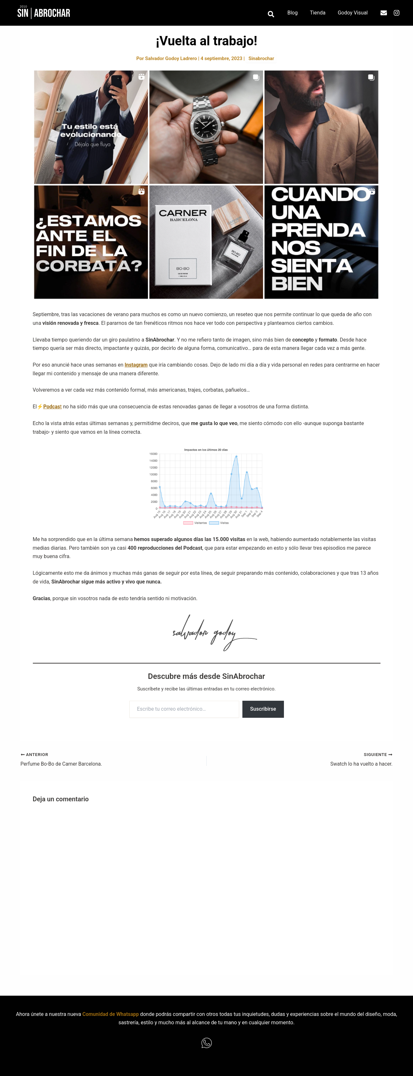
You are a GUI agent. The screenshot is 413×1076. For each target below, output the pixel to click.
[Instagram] (396, 13)
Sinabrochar (261, 58)
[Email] (383, 13)
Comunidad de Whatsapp (110, 1014)
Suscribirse (263, 709)
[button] (277, 14)
